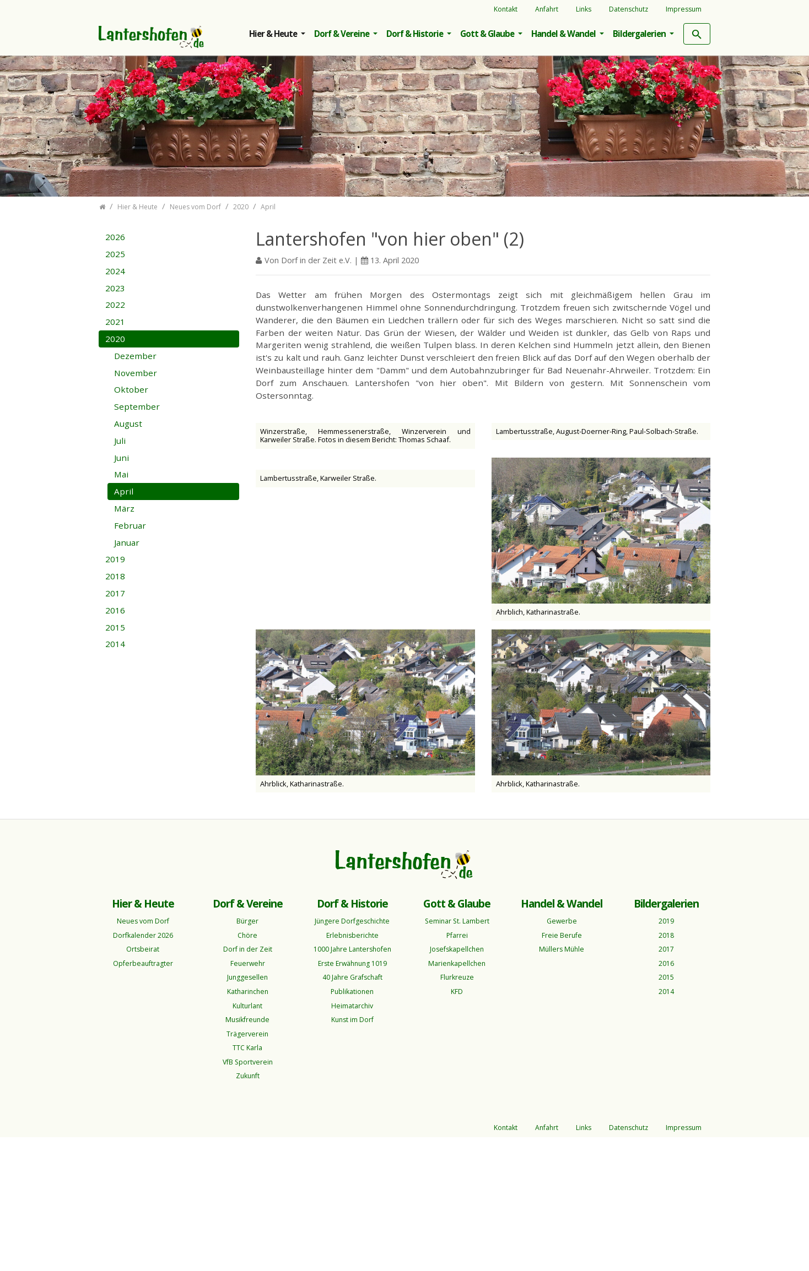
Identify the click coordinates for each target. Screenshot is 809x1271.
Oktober (131, 389)
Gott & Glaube (488, 33)
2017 (115, 593)
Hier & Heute (274, 33)
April (123, 491)
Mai (121, 474)
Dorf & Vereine (342, 33)
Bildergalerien (640, 33)
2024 (115, 270)
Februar (130, 525)
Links (583, 9)
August (128, 423)
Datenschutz (628, 9)
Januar (126, 542)
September (137, 406)
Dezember (135, 355)
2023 (115, 288)
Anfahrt (546, 9)
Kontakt (505, 9)
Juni (121, 457)
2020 (115, 338)
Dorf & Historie (415, 33)
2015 (115, 627)
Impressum (684, 9)
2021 (115, 321)
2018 (115, 576)
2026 (115, 236)
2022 (115, 304)
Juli (120, 440)
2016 (115, 610)
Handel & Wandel (564, 33)
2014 (115, 643)
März (124, 508)
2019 (115, 558)
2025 (115, 253)
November (135, 372)
